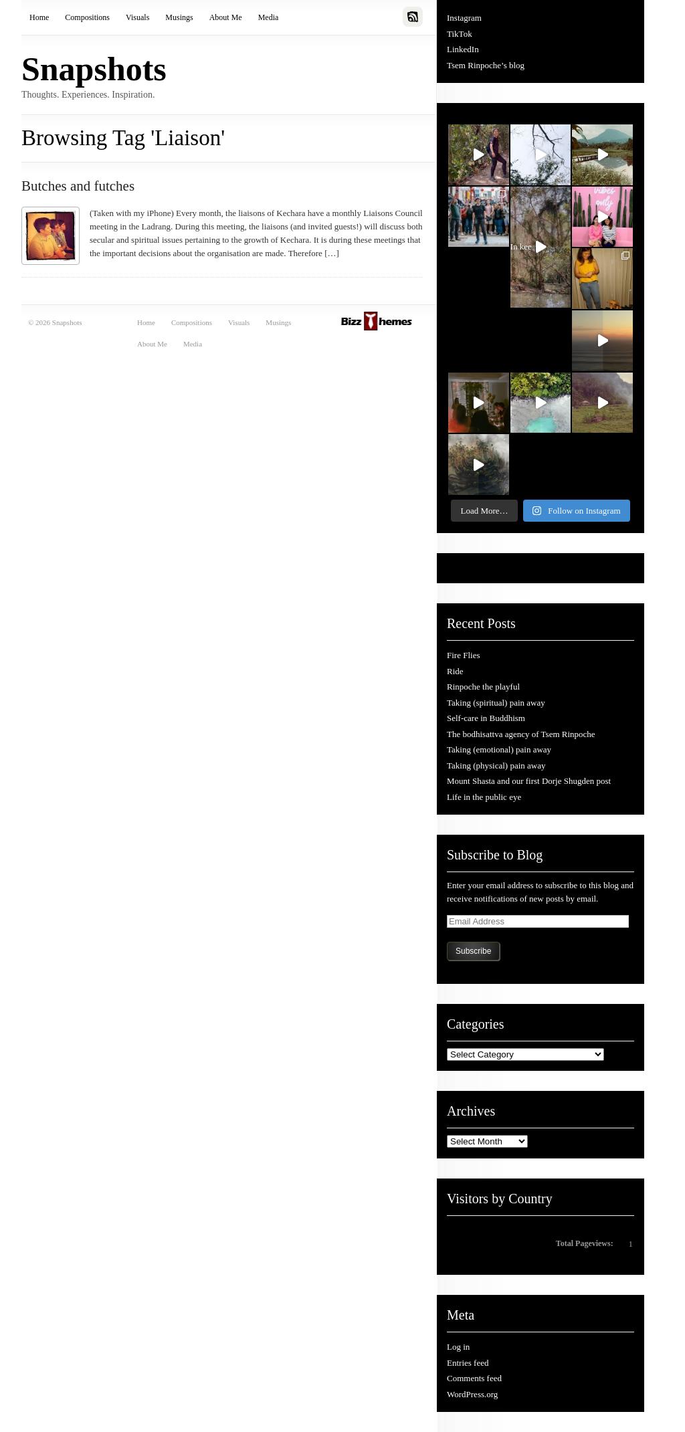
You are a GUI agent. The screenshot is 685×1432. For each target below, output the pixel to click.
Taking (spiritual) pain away (496, 703)
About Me (225, 17)
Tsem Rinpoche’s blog (485, 65)
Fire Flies (463, 655)
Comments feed (474, 1378)
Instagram (464, 18)
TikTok (459, 34)
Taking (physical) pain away (496, 765)
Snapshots (94, 69)
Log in (458, 1347)
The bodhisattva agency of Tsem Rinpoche (521, 734)
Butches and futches (77, 186)
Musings (179, 17)
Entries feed (467, 1363)
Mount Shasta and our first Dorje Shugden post (529, 781)
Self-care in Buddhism (486, 718)
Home (39, 17)
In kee (528, 250)
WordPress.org (472, 1394)
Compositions (87, 17)
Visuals (137, 17)
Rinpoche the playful (483, 687)
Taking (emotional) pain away (499, 749)
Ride (455, 671)
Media (268, 17)
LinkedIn (463, 49)
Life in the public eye (484, 797)
